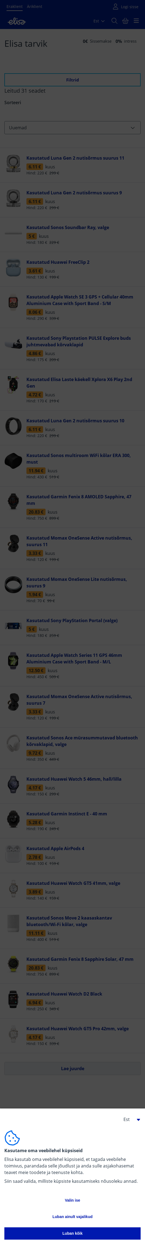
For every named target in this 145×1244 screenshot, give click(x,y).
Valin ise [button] (72, 1200)
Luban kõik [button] (72, 1233)
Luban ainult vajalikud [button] (72, 1216)
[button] (130, 1119)
